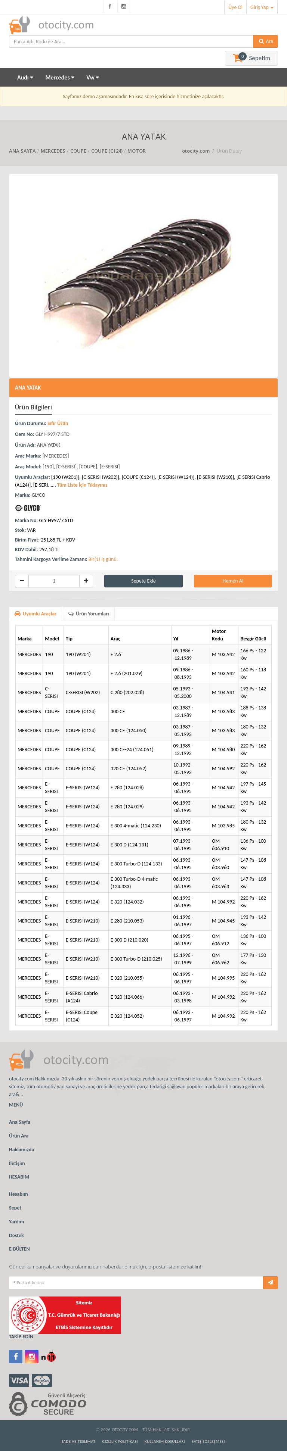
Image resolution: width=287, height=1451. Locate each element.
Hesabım (18, 1194)
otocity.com (196, 150)
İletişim (17, 1163)
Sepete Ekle (143, 581)
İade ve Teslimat (78, 1441)
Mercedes (59, 77)
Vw (92, 77)
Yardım (16, 1221)
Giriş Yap (262, 7)
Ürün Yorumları (88, 614)
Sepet (15, 1208)
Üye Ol (235, 7)
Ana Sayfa (19, 1122)
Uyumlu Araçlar (35, 614)
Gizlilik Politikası (120, 1441)
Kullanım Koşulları (165, 1441)
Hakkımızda (21, 1149)
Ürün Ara (18, 1136)
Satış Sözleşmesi (208, 1441)
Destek (16, 1235)
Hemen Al (232, 581)
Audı (25, 77)
